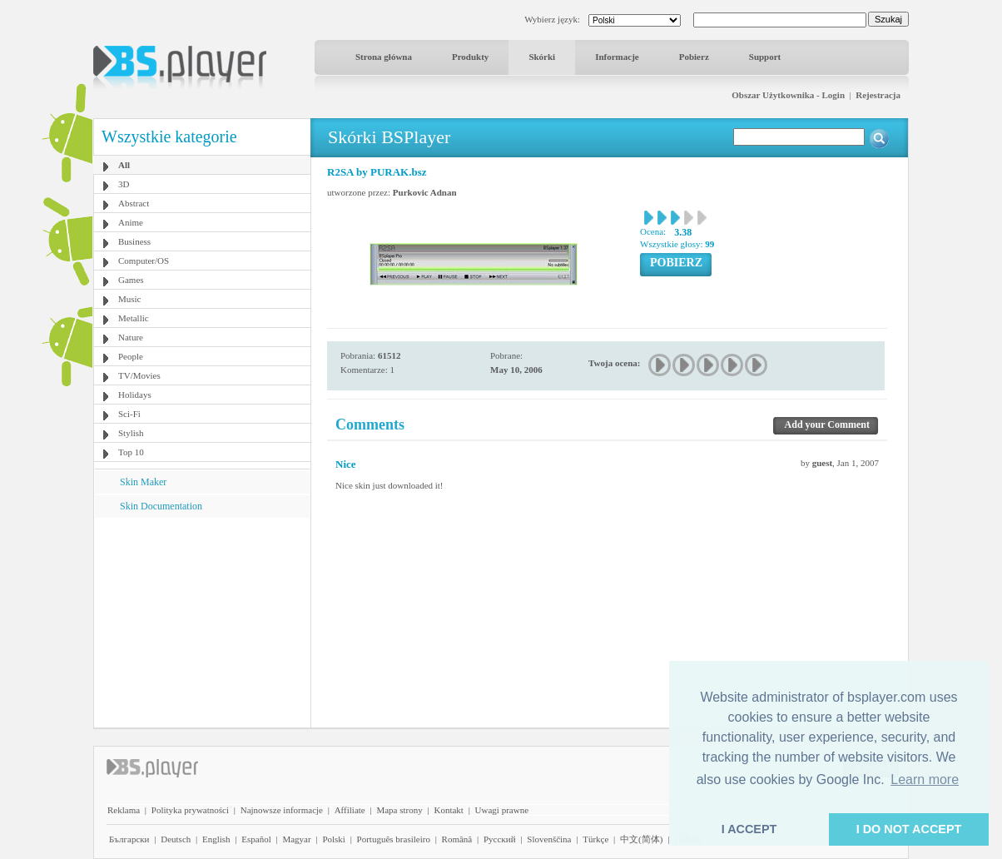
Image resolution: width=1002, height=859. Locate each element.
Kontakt (448, 810)
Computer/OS (143, 261)
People (130, 356)
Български (129, 839)
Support (765, 57)
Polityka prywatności (190, 810)
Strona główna (383, 57)
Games (131, 280)
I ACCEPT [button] (749, 829)
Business (134, 241)
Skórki (541, 57)
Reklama (123, 810)
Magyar (296, 839)
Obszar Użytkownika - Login (788, 95)
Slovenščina (549, 839)
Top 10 (131, 452)
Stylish (131, 433)
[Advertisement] (202, 622)
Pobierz (694, 57)
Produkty (470, 57)
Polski (333, 839)
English (216, 839)
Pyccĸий (500, 839)
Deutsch (176, 839)
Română (457, 839)
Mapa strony (399, 810)
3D (123, 184)
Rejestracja (878, 95)
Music (129, 299)
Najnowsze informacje (282, 810)
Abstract (133, 203)
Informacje (617, 57)
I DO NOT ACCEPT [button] (909, 829)
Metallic (133, 318)
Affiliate (350, 810)
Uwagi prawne (501, 810)
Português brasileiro (393, 839)
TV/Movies (139, 375)
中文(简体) (641, 839)
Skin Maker (143, 482)
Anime (130, 222)
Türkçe (595, 839)
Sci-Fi (129, 414)
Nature (130, 337)
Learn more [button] (924, 779)
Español (255, 839)
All (124, 165)
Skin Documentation (161, 506)
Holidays (134, 395)
